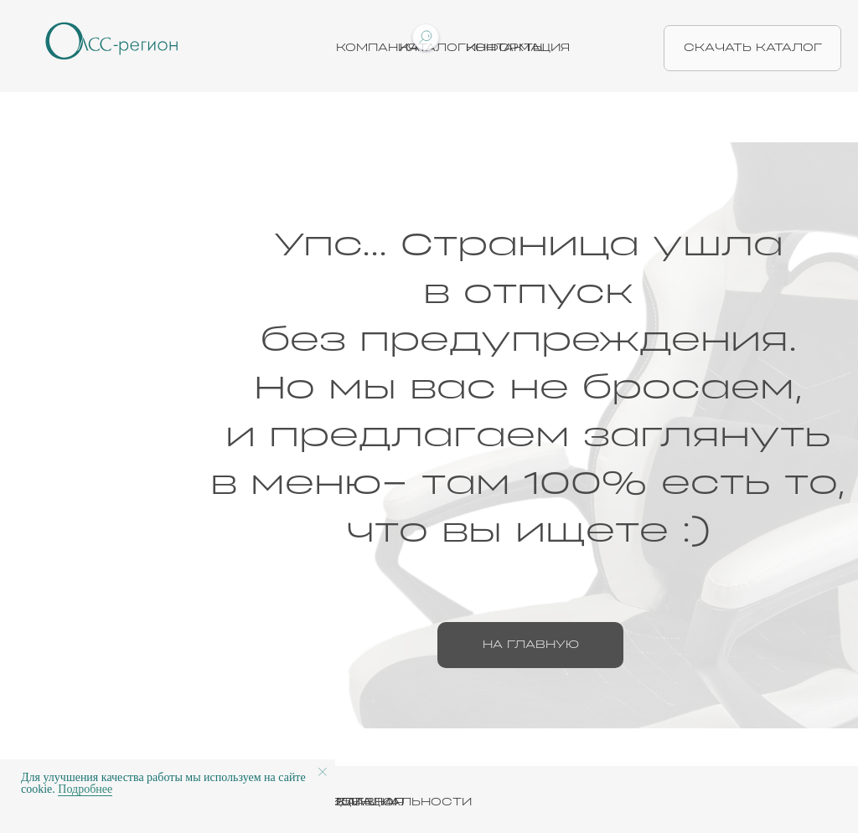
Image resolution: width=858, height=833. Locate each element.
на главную (531, 645)
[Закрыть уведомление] (322, 772)
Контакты (505, 48)
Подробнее (85, 789)
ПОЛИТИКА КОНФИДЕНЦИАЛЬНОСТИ (337, 802)
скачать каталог (753, 48)
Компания (376, 48)
